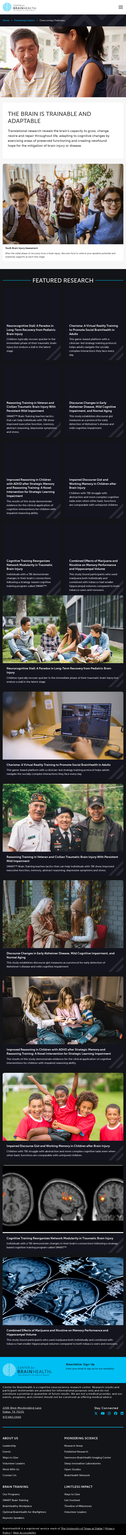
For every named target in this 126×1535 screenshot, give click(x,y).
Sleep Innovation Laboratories (82, 1450)
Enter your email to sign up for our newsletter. (90, 1355)
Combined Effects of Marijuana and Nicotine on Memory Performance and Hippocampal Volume (93, 552)
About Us (10, 1425)
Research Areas (73, 1432)
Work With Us (11, 1456)
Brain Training (15, 1473)
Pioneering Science (24, 20)
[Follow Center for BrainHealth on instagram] (109, 1400)
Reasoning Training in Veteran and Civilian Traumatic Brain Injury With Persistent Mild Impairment (31, 394)
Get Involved (72, 1487)
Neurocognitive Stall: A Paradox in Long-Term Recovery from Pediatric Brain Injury (31, 317)
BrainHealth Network (77, 1462)
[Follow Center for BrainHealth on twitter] (96, 1400)
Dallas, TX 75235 (13, 1398)
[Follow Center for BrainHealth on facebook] (115, 1400)
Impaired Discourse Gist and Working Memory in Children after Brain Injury (92, 471)
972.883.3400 (12, 1403)
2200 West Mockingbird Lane (22, 1394)
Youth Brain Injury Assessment (21, 235)
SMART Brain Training (15, 1487)
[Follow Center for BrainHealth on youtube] (103, 1400)
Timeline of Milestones (78, 1493)
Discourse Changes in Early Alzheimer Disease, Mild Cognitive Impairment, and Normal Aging (92, 394)
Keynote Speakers (13, 1504)
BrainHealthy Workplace (17, 1493)
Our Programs (11, 1481)
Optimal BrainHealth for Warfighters (24, 1498)
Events (7, 1438)
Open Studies (72, 1456)
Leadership (9, 1432)
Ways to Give (10, 1444)
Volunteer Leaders (14, 1450)
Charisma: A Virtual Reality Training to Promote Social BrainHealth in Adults (93, 317)
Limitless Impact (78, 1473)
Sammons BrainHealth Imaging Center (87, 1444)
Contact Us (9, 1462)
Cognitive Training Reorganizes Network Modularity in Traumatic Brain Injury (29, 552)
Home (6, 20)
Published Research (76, 1438)
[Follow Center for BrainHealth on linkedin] (122, 1400)
